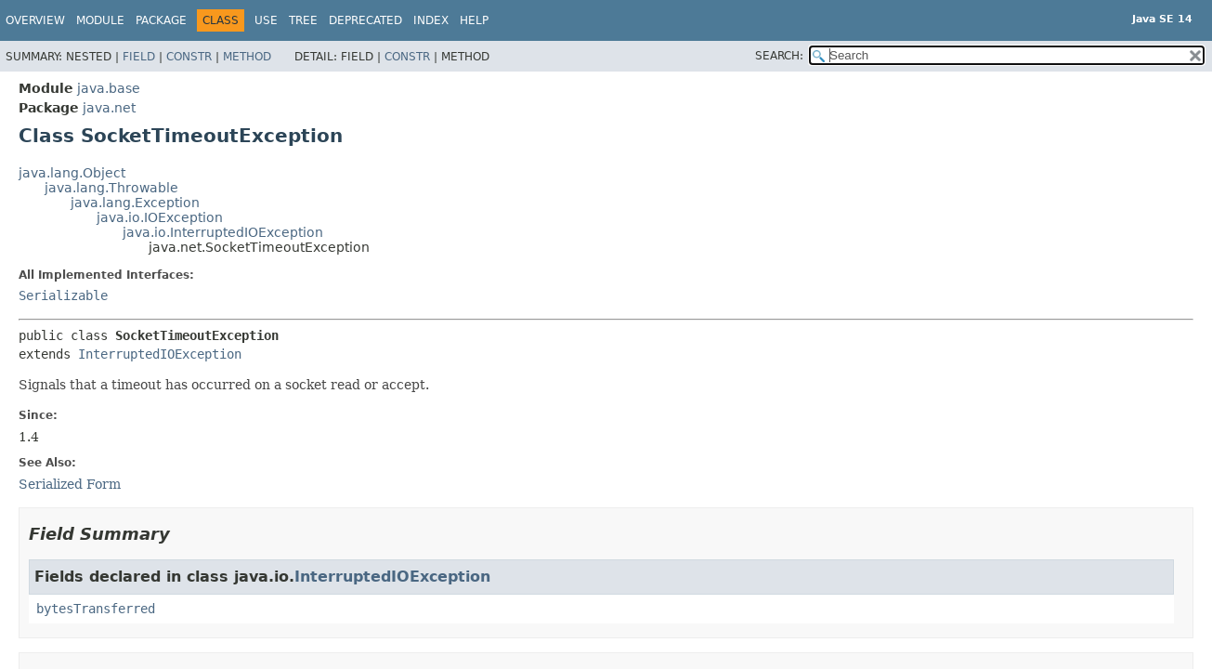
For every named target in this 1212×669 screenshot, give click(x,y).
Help (474, 20)
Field (139, 56)
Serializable (63, 295)
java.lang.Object (72, 172)
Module (100, 20)
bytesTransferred (95, 608)
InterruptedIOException (159, 354)
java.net (109, 107)
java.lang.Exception (135, 202)
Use (266, 20)
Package (161, 20)
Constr (189, 56)
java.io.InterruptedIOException (223, 232)
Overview (35, 20)
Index (431, 20)
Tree (303, 20)
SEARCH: (779, 55)
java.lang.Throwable (111, 187)
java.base (108, 88)
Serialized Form (70, 484)
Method (247, 56)
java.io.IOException (160, 217)
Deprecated (365, 20)
